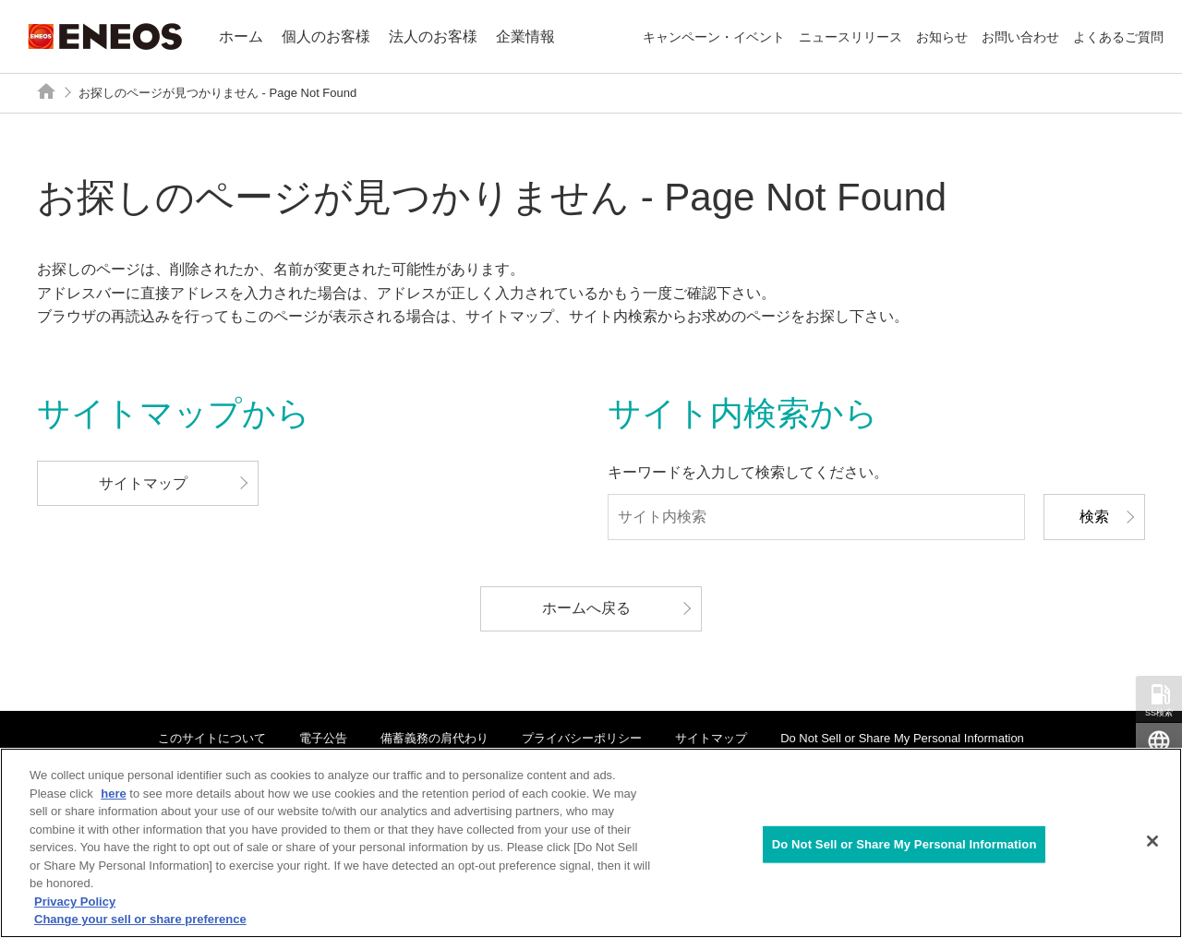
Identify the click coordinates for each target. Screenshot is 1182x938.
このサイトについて (212, 738)
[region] (591, 843)
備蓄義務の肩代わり (434, 738)
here (113, 793)
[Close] (1152, 841)
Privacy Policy (74, 901)
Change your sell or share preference (140, 919)
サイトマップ (711, 738)
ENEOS (105, 36)
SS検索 (1159, 712)
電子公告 (323, 738)
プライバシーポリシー (582, 738)
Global (1159, 759)
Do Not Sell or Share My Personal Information (902, 738)
